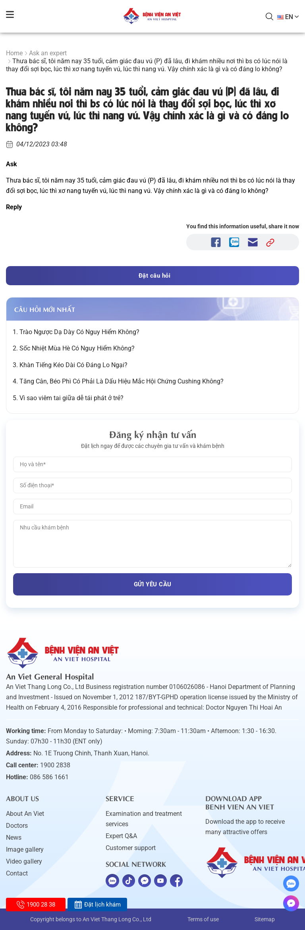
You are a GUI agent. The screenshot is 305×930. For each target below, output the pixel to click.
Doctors (17, 825)
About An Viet (25, 813)
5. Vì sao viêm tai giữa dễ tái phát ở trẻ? (68, 398)
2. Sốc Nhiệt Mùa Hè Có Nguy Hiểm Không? (74, 348)
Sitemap (265, 919)
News (13, 837)
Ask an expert (48, 53)
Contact (17, 873)
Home (14, 53)
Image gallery (25, 849)
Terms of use (203, 919)
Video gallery (24, 861)
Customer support (131, 848)
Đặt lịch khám (97, 905)
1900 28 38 (36, 905)
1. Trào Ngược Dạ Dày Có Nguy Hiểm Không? (76, 332)
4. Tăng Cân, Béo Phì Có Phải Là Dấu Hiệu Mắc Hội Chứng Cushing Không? (118, 381)
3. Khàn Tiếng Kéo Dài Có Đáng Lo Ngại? (70, 365)
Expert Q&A (121, 836)
